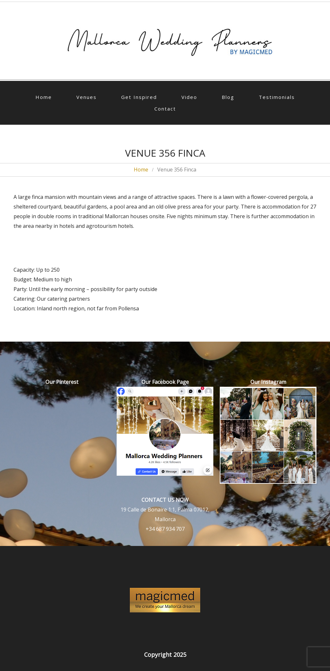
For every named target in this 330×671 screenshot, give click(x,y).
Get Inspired (139, 97)
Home (43, 97)
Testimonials (277, 97)
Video (189, 97)
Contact (165, 108)
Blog (228, 97)
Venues (86, 97)
